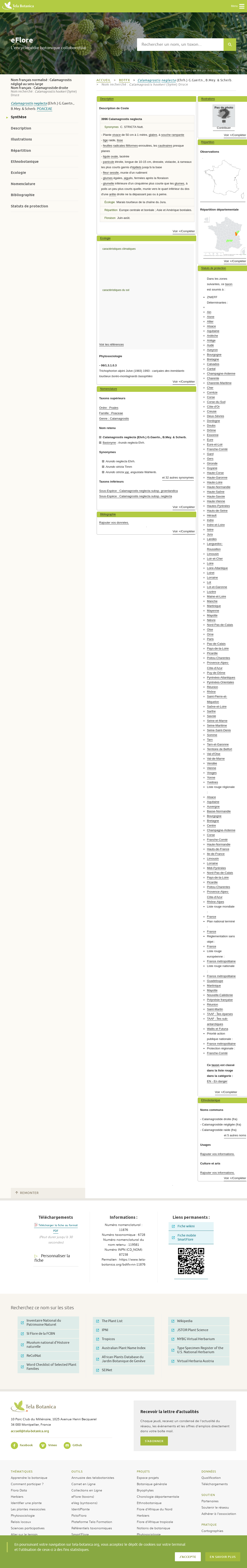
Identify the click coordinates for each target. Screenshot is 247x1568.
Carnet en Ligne (83, 1484)
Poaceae (44, 109)
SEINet (104, 1370)
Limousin (213, 554)
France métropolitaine (221, 961)
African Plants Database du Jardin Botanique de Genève (120, 1359)
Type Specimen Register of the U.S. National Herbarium (197, 1350)
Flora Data (19, 1490)
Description (21, 128)
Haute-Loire (214, 482)
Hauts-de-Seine (217, 510)
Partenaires (210, 1501)
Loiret (210, 572)
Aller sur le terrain (24, 1534)
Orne (210, 634)
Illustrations (21, 139)
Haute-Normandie (218, 487)
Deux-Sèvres (215, 416)
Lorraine (212, 577)
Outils (77, 1471)
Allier (210, 321)
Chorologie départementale (158, 1496)
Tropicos (105, 1339)
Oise (210, 629)
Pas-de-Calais (216, 643)
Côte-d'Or (213, 406)
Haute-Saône (215, 491)
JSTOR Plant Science (190, 1330)
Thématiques (22, 1471)
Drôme (211, 430)
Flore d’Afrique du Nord (154, 1509)
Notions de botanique (153, 1528)
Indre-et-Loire (216, 524)
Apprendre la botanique (29, 1477)
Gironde (212, 463)
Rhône (211, 691)
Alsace (211, 326)
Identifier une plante (26, 1502)
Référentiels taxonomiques (91, 1528)
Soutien (208, 1495)
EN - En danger (217, 1081)
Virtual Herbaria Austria (193, 1361)
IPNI (102, 1330)
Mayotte (212, 615)
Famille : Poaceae (111, 413)
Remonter (27, 1193)
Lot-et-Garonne (217, 587)
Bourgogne (214, 354)
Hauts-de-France (218, 849)
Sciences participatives (28, 1528)
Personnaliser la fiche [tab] (52, 1258)
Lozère (211, 591)
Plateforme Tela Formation (91, 1521)
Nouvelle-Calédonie (220, 995)
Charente (213, 378)
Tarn (210, 739)
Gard (210, 454)
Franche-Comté (217, 449)
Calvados (213, 364)
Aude (210, 345)
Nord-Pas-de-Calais (220, 624)
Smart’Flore (80, 1534)
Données (208, 1471)
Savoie (211, 716)
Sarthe (211, 711)
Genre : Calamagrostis (114, 418)
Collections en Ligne (86, 1490)
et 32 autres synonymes (178, 477)
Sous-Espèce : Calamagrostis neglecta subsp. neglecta (135, 496)
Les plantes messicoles (28, 1509)
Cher (210, 387)
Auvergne (213, 806)
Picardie (212, 653)
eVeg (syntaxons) (84, 1502)
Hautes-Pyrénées (218, 506)
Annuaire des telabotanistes (92, 1477)
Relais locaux (21, 1521)
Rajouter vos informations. (217, 1154)
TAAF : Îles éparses (220, 1014)
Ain (209, 312)
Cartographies (212, 1530)
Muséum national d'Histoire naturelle (45, 1345)
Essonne (212, 435)
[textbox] (180, 44)
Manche (212, 601)
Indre (210, 520)
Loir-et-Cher (215, 558)
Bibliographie (22, 195)
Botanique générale (152, 1484)
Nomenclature (23, 184)
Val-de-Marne (216, 758)
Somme (212, 735)
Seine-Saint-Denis (219, 730)
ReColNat (31, 1356)
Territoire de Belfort (219, 749)
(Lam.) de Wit (177, 70)
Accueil (103, 80)
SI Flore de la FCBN (38, 1334)
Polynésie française (220, 999)
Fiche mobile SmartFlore (184, 1237)
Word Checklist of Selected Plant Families (48, 1367)
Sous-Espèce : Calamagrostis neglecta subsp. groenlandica (138, 490)
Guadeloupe (215, 981)
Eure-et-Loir (215, 444)
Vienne (211, 768)
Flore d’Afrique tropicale (155, 1521)
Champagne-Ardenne (221, 373)
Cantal (211, 368)
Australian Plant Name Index (121, 1348)
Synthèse (18, 117)
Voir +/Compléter (184, 231)
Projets (143, 1471)
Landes (212, 539)
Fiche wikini (183, 1226)
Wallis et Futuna (217, 1028)
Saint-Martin (215, 1009)
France (211, 916)
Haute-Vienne (216, 501)
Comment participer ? (27, 1484)
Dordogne (213, 420)
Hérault (212, 515)
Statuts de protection (29, 206)
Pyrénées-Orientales (220, 682)
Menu (238, 6)
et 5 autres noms (235, 1135)
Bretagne (213, 359)
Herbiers (17, 1496)
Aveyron (212, 350)
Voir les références (111, 344)
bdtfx (124, 80)
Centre (211, 825)
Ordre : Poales (108, 407)
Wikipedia (182, 1321)
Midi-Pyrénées (216, 868)
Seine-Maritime (217, 725)
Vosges (212, 772)
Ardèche (212, 335)
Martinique (214, 606)
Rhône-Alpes (215, 901)
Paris (210, 639)
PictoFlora (79, 1515)
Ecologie (18, 172)
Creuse (212, 411)
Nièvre (211, 620)
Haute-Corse (215, 472)
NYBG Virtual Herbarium (193, 1339)
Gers (210, 458)
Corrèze (212, 392)
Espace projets (148, 1477)
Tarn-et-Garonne (218, 744)
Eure (210, 439)
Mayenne (213, 610)
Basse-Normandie (219, 811)
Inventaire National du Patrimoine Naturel (41, 1322)
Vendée (212, 763)
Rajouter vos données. (114, 522)
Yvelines (212, 782)
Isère (210, 529)
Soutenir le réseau (215, 1507)
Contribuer (224, 127)
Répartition (21, 150)
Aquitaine (213, 331)
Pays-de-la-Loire (218, 648)
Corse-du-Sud (216, 402)
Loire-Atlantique (217, 568)
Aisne (210, 316)
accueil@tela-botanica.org (30, 1431)
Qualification (211, 1477)
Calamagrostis (22, 103)
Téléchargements (214, 1484)
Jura (210, 534)
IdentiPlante (80, 1509)
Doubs (211, 425)
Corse (211, 397)
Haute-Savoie (216, 496)
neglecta (40, 103)
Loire (210, 563)
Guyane (212, 468)
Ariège (211, 340)
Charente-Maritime (219, 383)
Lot (209, 582)
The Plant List (109, 1321)
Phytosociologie (23, 1515)
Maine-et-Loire (216, 596)
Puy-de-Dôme (216, 672)
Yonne (211, 777)
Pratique (209, 1525)
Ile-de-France (215, 853)
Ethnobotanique (25, 161)
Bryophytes (145, 1490)
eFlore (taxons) (82, 1496)
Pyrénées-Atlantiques (221, 677)
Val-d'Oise (213, 754)
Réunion (212, 687)
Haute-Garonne (217, 477)
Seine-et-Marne (217, 720)
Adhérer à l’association (218, 1513)
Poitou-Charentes (218, 658)
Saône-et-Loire (216, 706)
